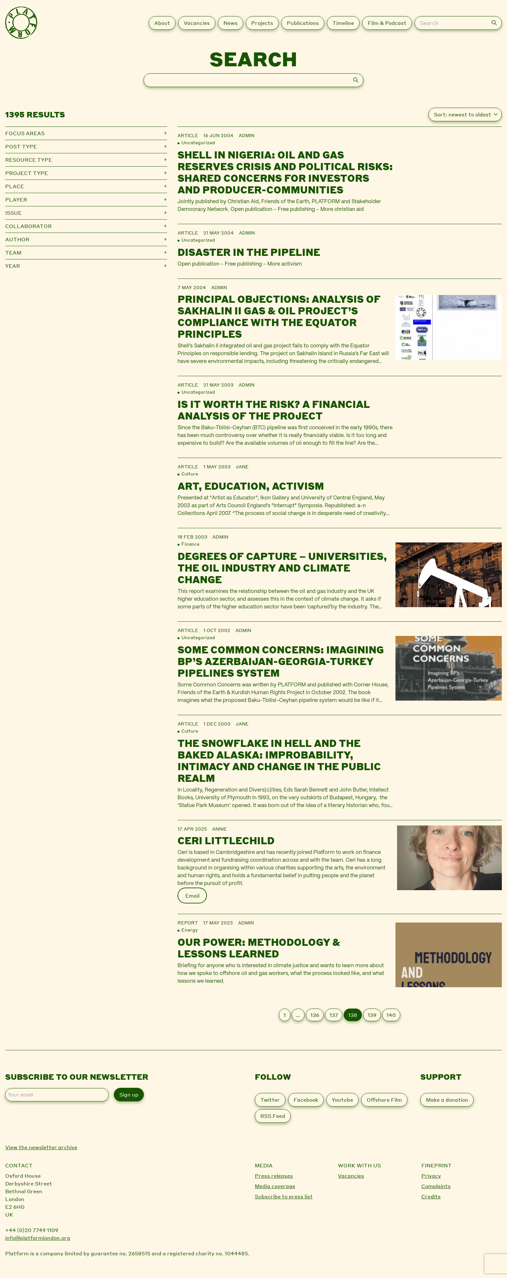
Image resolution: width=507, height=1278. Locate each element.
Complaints (436, 1186)
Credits (431, 1196)
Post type (21, 146)
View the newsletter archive (41, 1147)
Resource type (28, 159)
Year (12, 265)
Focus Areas (25, 133)
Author (17, 239)
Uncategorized (198, 142)
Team (13, 252)
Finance (190, 544)
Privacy (431, 1175)
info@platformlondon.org (37, 1237)
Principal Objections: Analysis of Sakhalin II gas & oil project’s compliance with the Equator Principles (279, 316)
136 (314, 1014)
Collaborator (28, 226)
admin (246, 135)
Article (188, 135)
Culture (189, 473)
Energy (189, 930)
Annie (219, 829)
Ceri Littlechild (226, 840)
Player (16, 199)
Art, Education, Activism (251, 486)
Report (188, 922)
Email (192, 895)
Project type (26, 172)
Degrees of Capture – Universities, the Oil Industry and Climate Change (282, 567)
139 (372, 1014)
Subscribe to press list (284, 1196)
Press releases (274, 1175)
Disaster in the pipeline (249, 252)
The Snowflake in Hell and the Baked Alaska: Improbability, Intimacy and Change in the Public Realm (279, 760)
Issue (13, 212)
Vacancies (351, 1175)
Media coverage (275, 1186)
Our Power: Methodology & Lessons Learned (259, 947)
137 (333, 1014)
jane (242, 466)
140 (391, 1014)
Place (14, 186)
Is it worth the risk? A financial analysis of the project (274, 409)
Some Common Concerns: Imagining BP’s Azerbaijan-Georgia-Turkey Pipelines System (281, 661)
